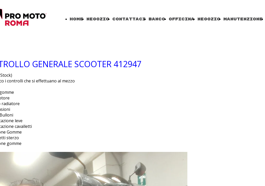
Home (76, 19)
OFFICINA (181, 19)
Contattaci (128, 19)
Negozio (97, 19)
